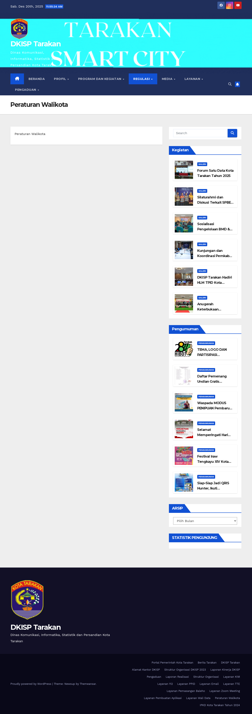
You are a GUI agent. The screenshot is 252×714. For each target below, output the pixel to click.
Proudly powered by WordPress (31, 683)
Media (167, 79)
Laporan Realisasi (177, 676)
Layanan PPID (186, 683)
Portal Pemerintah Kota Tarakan (172, 662)
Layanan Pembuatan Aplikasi (163, 698)
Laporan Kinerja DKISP (225, 669)
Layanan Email (209, 683)
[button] (230, 84)
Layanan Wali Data (198, 698)
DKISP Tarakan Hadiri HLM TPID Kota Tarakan (214, 282)
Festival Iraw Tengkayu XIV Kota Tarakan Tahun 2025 (214, 461)
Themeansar (88, 683)
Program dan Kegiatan (100, 79)
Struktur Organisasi (206, 676)
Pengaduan (26, 90)
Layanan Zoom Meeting (224, 691)
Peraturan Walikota (227, 698)
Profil (60, 79)
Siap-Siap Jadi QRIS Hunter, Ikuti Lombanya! (213, 488)
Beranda (37, 79)
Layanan (193, 79)
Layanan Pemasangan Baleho (186, 691)
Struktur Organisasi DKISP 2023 (185, 669)
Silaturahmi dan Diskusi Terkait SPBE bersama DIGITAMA (214, 202)
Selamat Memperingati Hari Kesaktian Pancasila (213, 435)
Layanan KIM (231, 676)
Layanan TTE (231, 683)
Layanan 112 (165, 683)
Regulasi (142, 79)
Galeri (202, 164)
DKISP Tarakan (35, 43)
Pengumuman (206, 343)
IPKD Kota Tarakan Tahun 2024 (220, 705)
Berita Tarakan (207, 662)
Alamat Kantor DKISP (146, 669)
